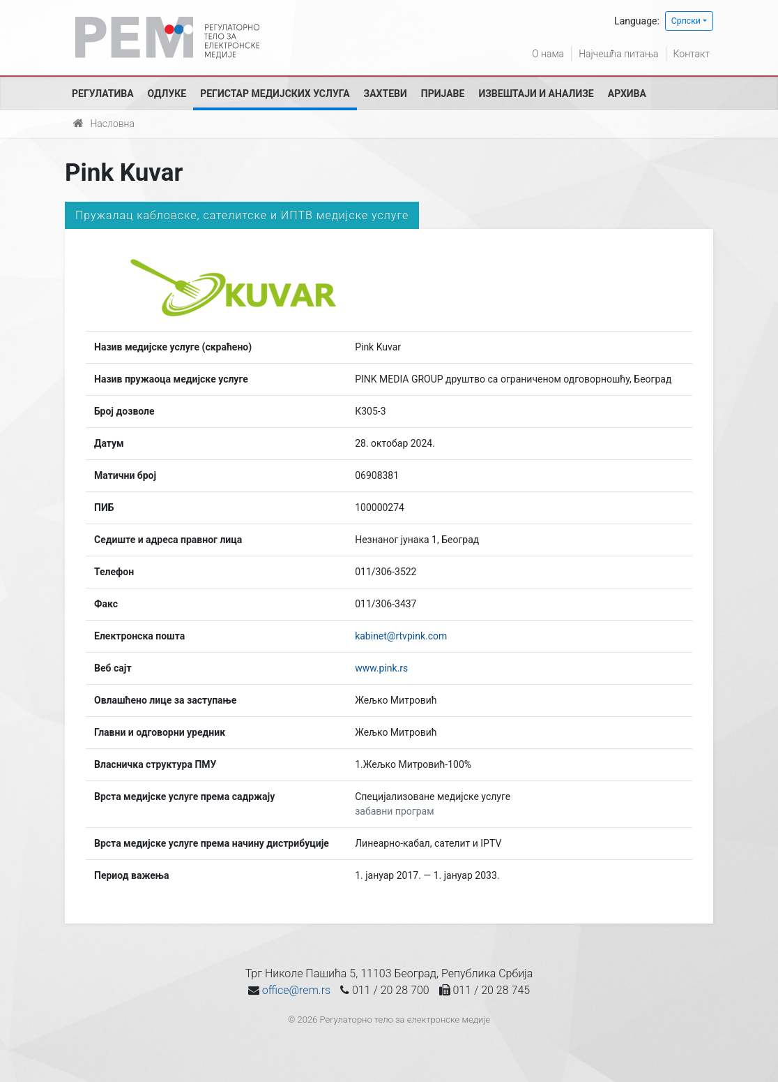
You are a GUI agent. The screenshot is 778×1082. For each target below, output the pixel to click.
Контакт (691, 53)
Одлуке (167, 93)
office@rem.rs (296, 990)
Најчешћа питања (618, 53)
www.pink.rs (381, 668)
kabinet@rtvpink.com (401, 636)
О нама (548, 53)
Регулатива (103, 93)
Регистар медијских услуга (274, 93)
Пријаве (443, 93)
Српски (686, 21)
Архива (627, 93)
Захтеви (385, 93)
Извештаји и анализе (535, 93)
